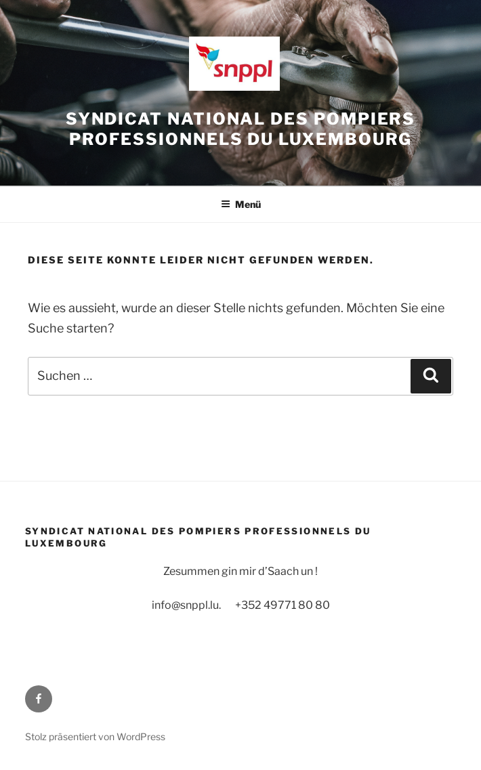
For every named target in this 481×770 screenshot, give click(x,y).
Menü (241, 204)
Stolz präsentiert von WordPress (95, 736)
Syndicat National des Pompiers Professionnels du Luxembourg (241, 129)
